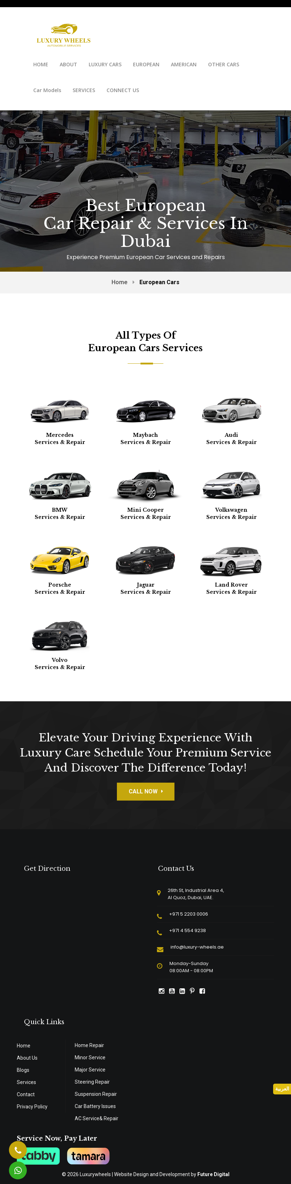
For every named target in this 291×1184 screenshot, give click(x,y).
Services (26, 1082)
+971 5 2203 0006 (188, 914)
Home (119, 282)
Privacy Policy (32, 1106)
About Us (27, 1058)
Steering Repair (92, 1082)
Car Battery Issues (95, 1106)
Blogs (23, 1070)
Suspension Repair (96, 1094)
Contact (26, 1094)
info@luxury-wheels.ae (197, 947)
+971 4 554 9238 (187, 930)
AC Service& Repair (96, 1118)
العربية (282, 1089)
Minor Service (90, 1057)
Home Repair (89, 1045)
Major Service (90, 1070)
